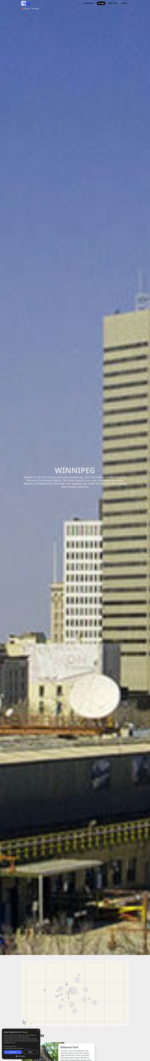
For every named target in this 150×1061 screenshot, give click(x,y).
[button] (21, 1056)
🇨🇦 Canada (25, 8)
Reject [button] (31, 1052)
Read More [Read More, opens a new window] (27, 1048)
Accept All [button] (12, 1052)
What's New (112, 3)
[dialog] (21, 1044)
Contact (124, 3)
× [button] (38, 1030)
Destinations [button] (89, 3)
